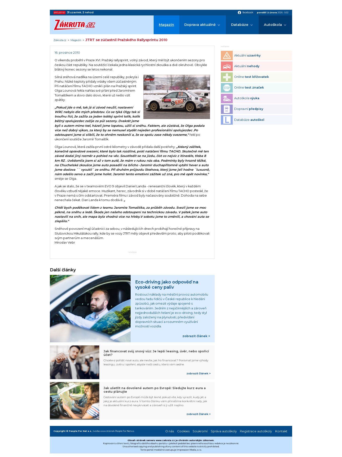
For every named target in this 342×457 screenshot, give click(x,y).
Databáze (239, 25)
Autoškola (273, 25)
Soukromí (200, 431)
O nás (169, 431)
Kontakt (281, 431)
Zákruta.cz (59, 40)
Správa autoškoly (224, 431)
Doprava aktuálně (200, 25)
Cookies (183, 431)
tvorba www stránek (104, 431)
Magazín (166, 25)
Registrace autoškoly (256, 431)
